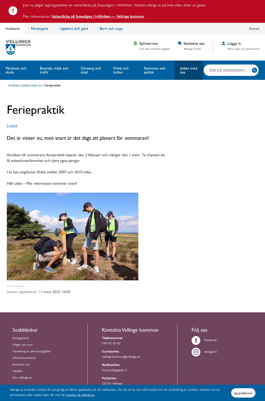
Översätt (254, 28)
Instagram (204, 352)
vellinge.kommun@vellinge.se (121, 357)
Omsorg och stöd (91, 70)
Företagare (39, 28)
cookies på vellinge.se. (80, 395)
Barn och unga (111, 28)
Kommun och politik (154, 70)
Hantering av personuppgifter (31, 351)
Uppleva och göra (74, 28)
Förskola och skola (16, 70)
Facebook (204, 340)
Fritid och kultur (121, 70)
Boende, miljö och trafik (54, 70)
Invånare (13, 28)
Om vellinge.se (22, 378)
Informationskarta (24, 358)
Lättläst (17, 371)
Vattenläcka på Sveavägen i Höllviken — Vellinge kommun (97, 17)
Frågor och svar (22, 345)
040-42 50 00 (111, 344)
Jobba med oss (188, 70)
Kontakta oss (21, 365)
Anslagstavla (20, 338)
